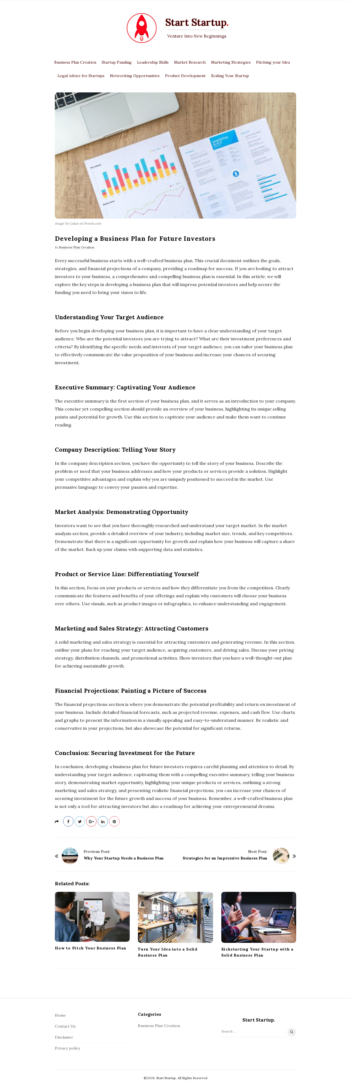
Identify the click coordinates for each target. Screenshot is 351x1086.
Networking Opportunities (135, 75)
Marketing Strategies (231, 62)
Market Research (190, 62)
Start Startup (196, 22)
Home (60, 1015)
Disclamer (64, 1037)
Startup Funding (117, 62)
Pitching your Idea (273, 62)
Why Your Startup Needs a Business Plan (124, 858)
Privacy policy (67, 1048)
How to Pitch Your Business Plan (90, 948)
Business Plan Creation (75, 62)
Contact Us (65, 1026)
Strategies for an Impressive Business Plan (225, 858)
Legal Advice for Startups (81, 75)
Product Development (185, 75)
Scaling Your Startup (230, 75)
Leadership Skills (153, 62)
